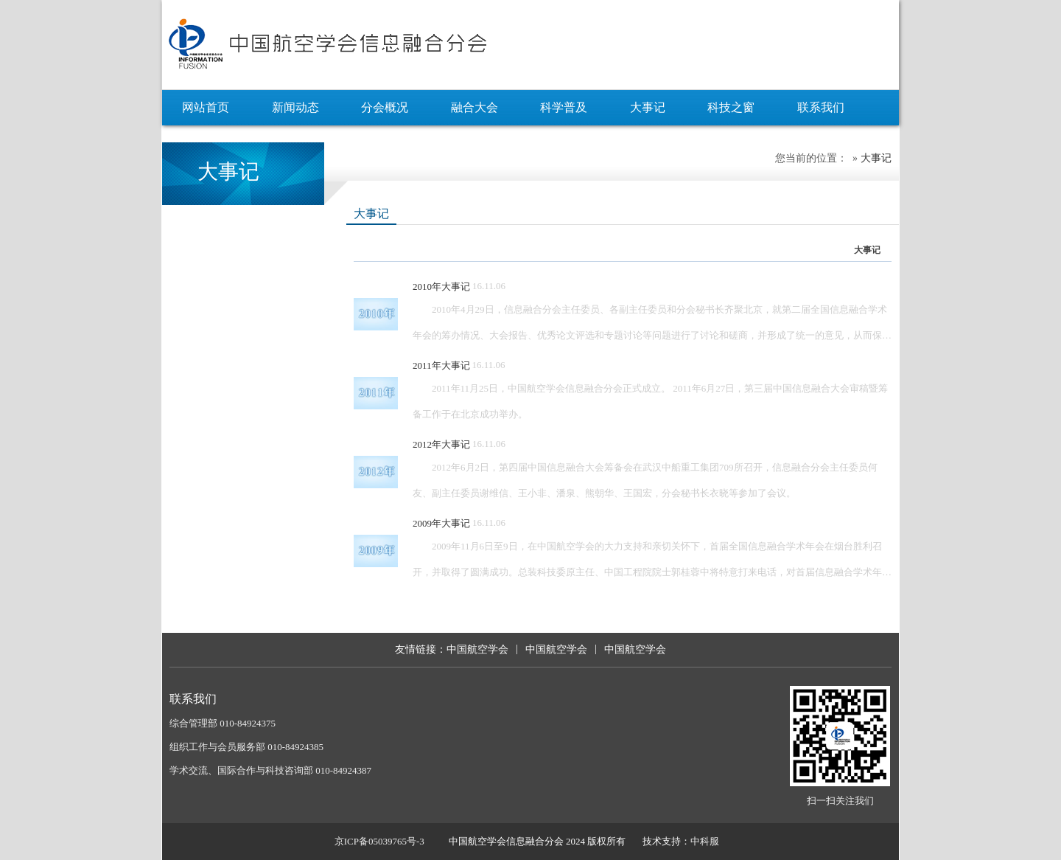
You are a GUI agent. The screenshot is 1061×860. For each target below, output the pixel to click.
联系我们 (820, 107)
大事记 (647, 107)
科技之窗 (730, 107)
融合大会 (474, 107)
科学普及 (563, 107)
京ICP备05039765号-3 (379, 841)
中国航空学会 (477, 649)
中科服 (704, 841)
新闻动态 (295, 107)
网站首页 (205, 107)
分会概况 (384, 107)
